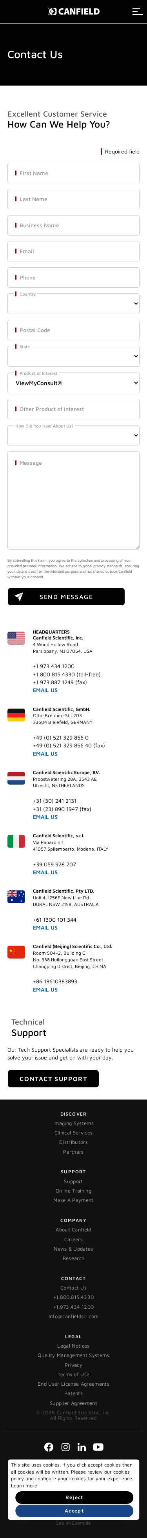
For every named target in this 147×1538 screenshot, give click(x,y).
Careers (73, 1239)
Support (73, 1181)
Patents (73, 1393)
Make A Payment (73, 1200)
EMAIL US (45, 690)
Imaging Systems (73, 1123)
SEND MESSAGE (66, 596)
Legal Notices (73, 1346)
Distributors (73, 1142)
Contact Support (53, 1078)
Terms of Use (74, 1374)
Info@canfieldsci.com (74, 1316)
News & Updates (73, 1249)
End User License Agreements (73, 1384)
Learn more (24, 1486)
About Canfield (73, 1229)
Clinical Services (73, 1132)
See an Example (73, 1523)
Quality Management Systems (73, 1355)
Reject (74, 1497)
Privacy (73, 1365)
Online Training (73, 1190)
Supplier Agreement (73, 1403)
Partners (73, 1152)
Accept (74, 1511)
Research (74, 1258)
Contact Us (73, 1287)
